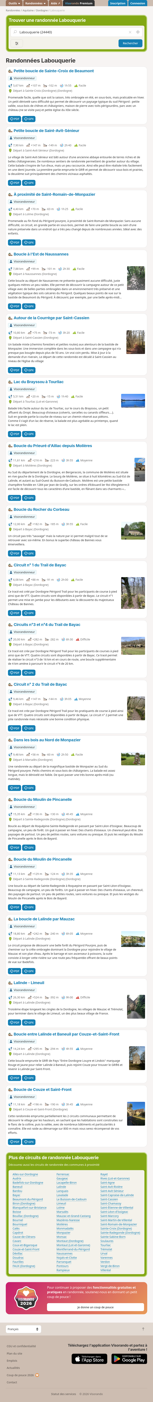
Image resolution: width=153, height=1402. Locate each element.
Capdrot (18, 1232)
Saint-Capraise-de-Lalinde (117, 1195)
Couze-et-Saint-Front (26, 1249)
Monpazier (64, 1232)
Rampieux (63, 1270)
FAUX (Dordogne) (24, 1266)
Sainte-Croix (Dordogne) (116, 1228)
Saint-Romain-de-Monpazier (118, 1224)
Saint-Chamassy (110, 1203)
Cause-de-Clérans (24, 1237)
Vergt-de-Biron (110, 1266)
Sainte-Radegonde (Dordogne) (120, 1232)
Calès (16, 1228)
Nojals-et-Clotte (67, 1257)
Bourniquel (20, 1224)
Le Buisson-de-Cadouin (72, 1199)
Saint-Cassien (109, 1199)
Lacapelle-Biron (67, 1182)
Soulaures (106, 1241)
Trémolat (106, 1249)
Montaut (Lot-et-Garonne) (73, 1245)
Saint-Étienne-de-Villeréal (116, 1207)
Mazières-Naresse (68, 1220)
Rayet (104, 1174)
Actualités (13, 1368)
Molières (62, 1224)
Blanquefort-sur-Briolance (29, 1207)
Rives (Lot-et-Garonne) (114, 1178)
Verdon (105, 1262)
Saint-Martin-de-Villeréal (116, 1220)
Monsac (62, 1237)
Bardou (17, 1191)
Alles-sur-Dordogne (25, 1174)
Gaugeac (62, 1178)
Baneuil (17, 1187)
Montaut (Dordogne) (70, 1241)
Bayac (16, 1195)
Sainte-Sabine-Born (113, 1237)
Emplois (12, 1360)
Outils (14, 3)
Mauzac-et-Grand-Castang (74, 1216)
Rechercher (130, 43)
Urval (103, 1253)
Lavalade (62, 1195)
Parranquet (64, 1262)
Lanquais (62, 1191)
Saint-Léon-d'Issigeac (114, 1212)
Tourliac (105, 1245)
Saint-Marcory (109, 1216)
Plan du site (14, 1353)
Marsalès (62, 1212)
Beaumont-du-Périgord (28, 1199)
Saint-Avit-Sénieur (112, 1191)
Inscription (117, 3)
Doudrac (18, 1257)
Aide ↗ (55, 3)
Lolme (61, 1207)
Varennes (106, 1257)
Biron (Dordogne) (24, 1203)
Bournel (18, 1220)
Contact (12, 1382)
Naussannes (65, 1253)
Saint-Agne (107, 1182)
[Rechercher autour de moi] (138, 32)
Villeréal (105, 1270)
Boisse (17, 1212)
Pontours (63, 1266)
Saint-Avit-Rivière (111, 1187)
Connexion (137, 3)
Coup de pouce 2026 (23, 1375)
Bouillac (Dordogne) (25, 1216)
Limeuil (61, 1203)
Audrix (17, 1178)
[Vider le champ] (130, 32)
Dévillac (18, 1253)
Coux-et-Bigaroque (25, 1245)
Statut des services (63, 1394)
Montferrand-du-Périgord (73, 1249)
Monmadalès (65, 1228)
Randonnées (35, 3)
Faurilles (18, 1262)
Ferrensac (63, 1174)
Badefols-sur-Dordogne (28, 1182)
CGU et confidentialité (21, 1346)
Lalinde (61, 1187)
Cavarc (17, 1241)
